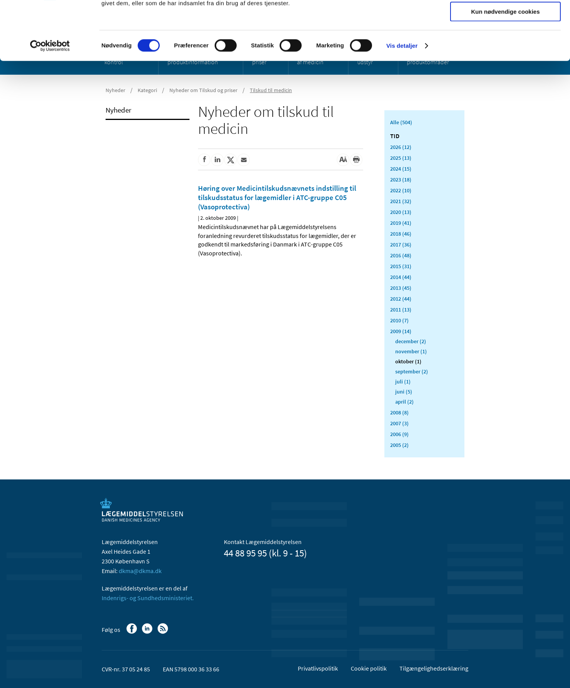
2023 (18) (400, 179)
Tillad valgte (505, 42)
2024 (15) (400, 168)
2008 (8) (399, 412)
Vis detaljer (402, 98)
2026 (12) (400, 147)
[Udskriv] (356, 160)
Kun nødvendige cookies (505, 64)
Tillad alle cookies (505, 19)
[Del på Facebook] (204, 160)
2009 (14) (400, 331)
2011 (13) (400, 309)
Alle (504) (401, 122)
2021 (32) (400, 201)
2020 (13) (400, 212)
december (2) (410, 341)
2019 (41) (400, 222)
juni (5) (403, 391)
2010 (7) (399, 320)
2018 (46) (400, 233)
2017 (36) (400, 244)
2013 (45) (400, 287)
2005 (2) (399, 445)
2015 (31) (400, 266)
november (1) (411, 351)
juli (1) (403, 381)
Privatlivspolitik (318, 668)
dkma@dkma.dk (140, 571)
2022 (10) (400, 190)
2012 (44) (400, 298)
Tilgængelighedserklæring (433, 668)
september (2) (411, 371)
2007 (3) (399, 423)
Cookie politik (369, 668)
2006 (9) (399, 434)
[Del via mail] (243, 160)
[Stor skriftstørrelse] (343, 160)
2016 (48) (400, 255)
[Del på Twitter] (230, 160)
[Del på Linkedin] (217, 160)
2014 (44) (400, 277)
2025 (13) (400, 157)
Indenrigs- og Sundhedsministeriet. (148, 598)
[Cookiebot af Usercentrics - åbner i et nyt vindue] (50, 98)
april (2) (404, 401)
